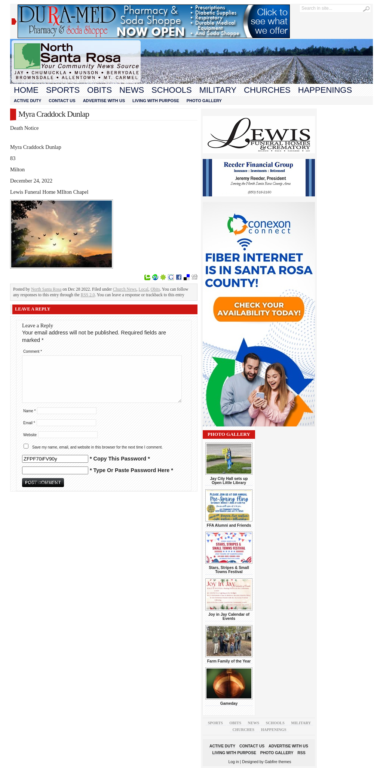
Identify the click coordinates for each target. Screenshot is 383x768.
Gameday (229, 703)
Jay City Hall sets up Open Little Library (229, 481)
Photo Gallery (204, 100)
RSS (301, 753)
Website (30, 435)
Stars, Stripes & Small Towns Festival (229, 570)
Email (29, 423)
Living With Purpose (155, 100)
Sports (63, 90)
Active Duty (27, 100)
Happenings (325, 90)
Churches (267, 90)
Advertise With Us (104, 100)
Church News (125, 289)
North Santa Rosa (46, 289)
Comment (32, 351)
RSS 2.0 (88, 295)
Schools (171, 90)
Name (29, 411)
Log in (234, 762)
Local (143, 289)
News (131, 90)
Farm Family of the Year (229, 661)
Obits (99, 90)
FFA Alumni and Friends (229, 525)
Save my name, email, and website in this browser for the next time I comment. (97, 447)
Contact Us (62, 100)
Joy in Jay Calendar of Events (228, 616)
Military (217, 90)
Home (26, 90)
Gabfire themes (278, 762)
